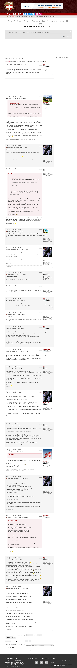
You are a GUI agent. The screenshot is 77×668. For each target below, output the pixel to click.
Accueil (9, 14)
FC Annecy (15, 16)
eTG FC (9, 16)
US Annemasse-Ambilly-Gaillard (35, 16)
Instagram (39, 14)
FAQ (64, 36)
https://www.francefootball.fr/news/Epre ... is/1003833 (18, 305)
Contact (20, 14)
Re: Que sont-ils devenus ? (16, 65)
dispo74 (10, 451)
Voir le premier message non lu (18, 61)
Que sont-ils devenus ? (14, 59)
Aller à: (28, 645)
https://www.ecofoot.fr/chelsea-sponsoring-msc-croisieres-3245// (20, 160)
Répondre (8, 61)
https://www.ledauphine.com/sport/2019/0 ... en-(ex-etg (18, 319)
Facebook (26, 14)
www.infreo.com (62, 666)
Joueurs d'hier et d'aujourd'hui (42, 32)
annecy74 (10, 274)
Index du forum (12, 32)
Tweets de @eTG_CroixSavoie (61, 57)
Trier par (38, 635)
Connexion (69, 36)
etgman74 (10, 98)
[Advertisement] (38, 47)
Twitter (32, 14)
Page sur (36, 61)
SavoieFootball (11, 351)
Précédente (8, 635)
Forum (14, 14)
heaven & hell (11, 147)
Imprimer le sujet (70, 31)
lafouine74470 (11, 517)
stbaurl (10, 231)
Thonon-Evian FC (23, 16)
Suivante (51, 635)
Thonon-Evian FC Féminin (50, 16)
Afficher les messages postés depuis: (22, 635)
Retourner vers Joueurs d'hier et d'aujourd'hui (15, 644)
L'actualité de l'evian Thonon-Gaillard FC (26, 32)
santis (9, 67)
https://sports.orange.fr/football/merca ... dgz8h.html (18, 279)
